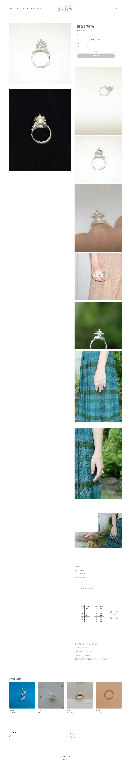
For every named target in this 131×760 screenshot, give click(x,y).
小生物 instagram (96, 659)
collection (19, 8)
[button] (113, 8)
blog (26, 8)
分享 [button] (79, 60)
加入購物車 (95, 56)
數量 (78, 43)
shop (11, 8)
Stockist (32, 8)
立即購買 (96, 51)
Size (78, 34)
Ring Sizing (40, 8)
